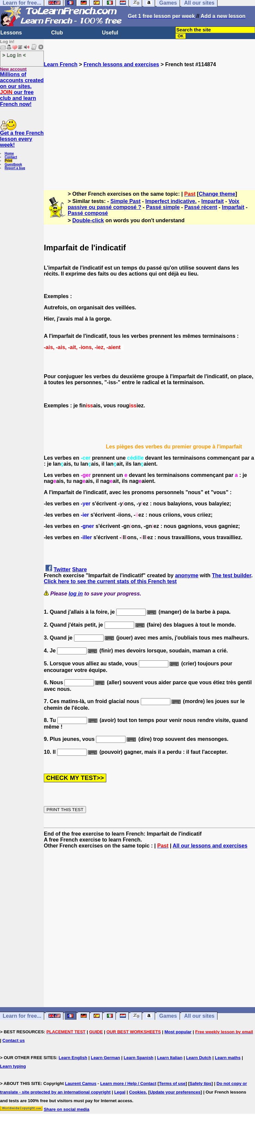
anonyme (186, 575)
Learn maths (227, 1057)
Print (8, 161)
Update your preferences (175, 1092)
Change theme (217, 194)
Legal (120, 1092)
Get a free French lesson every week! (22, 139)
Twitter (61, 569)
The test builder (231, 575)
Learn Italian (170, 1057)
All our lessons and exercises (210, 845)
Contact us (13, 1040)
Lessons (11, 32)
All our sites (199, 1016)
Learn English (73, 1057)
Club (57, 32)
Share (79, 569)
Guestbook (13, 164)
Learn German (105, 1057)
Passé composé (88, 213)
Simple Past (126, 201)
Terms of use (172, 1083)
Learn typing (13, 1066)
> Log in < (14, 55)
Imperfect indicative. (171, 201)
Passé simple (163, 207)
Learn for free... (22, 1016)
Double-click (88, 220)
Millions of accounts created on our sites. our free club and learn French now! (22, 89)
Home (9, 153)
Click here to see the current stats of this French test (110, 581)
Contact (11, 157)
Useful (110, 32)
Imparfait (212, 201)
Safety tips (201, 1083)
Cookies (137, 1092)
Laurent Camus (81, 1083)
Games (168, 1016)
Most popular (178, 1031)
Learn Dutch (198, 1057)
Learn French (60, 64)
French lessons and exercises (121, 64)
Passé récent (200, 207)
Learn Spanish (138, 1057)
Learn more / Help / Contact (128, 1083)
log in (76, 593)
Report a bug (15, 168)
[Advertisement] (149, 125)
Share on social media (66, 1109)
